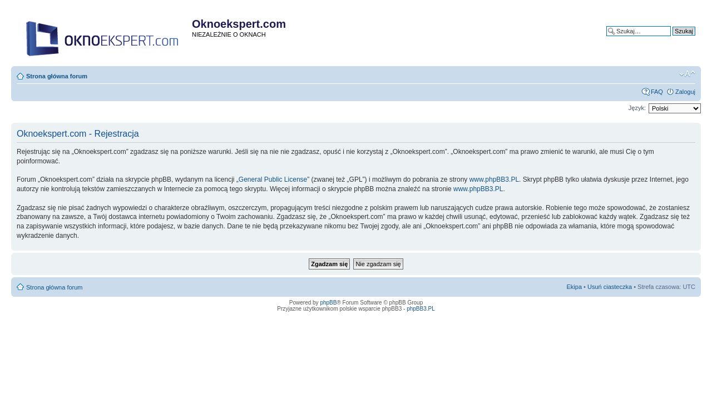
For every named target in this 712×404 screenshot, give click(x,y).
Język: (637, 107)
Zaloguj (685, 91)
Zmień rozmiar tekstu (687, 74)
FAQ (657, 91)
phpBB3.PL (421, 309)
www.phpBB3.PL (494, 179)
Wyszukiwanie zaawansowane (654, 39)
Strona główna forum (56, 76)
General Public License (273, 179)
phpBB (328, 303)
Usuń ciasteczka (609, 286)
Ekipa (574, 286)
